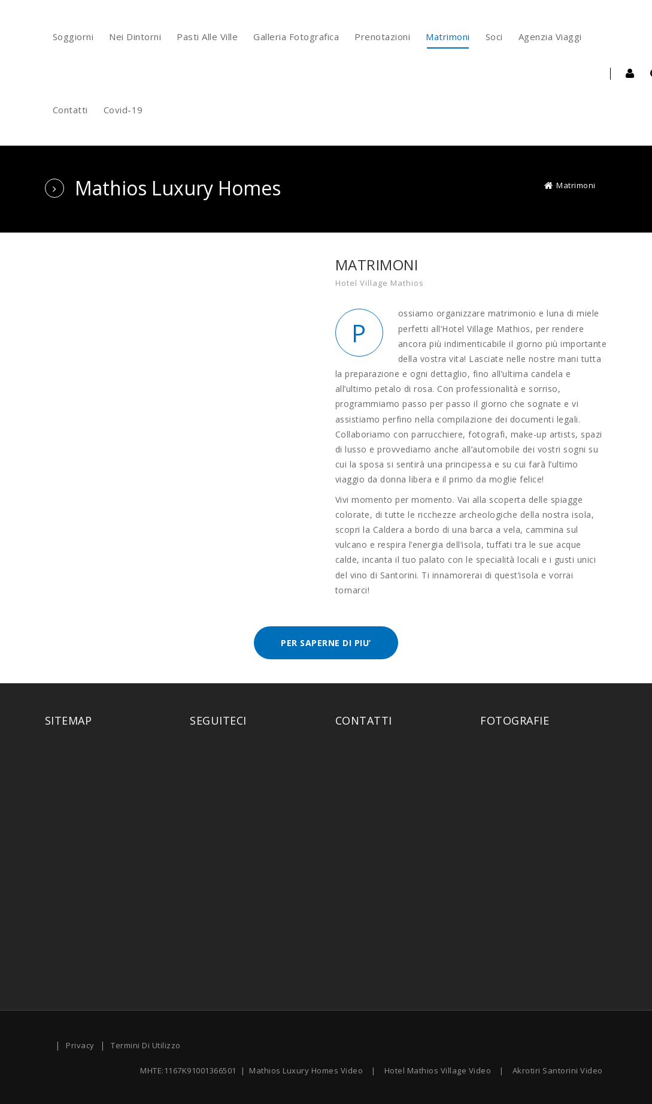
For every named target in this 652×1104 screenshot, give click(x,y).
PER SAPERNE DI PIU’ (326, 642)
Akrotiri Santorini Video (557, 1070)
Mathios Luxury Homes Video (306, 1070)
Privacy (80, 1045)
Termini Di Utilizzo (146, 1045)
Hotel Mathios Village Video (438, 1070)
